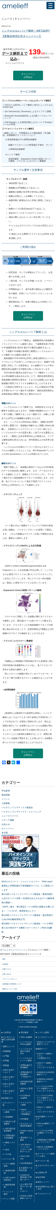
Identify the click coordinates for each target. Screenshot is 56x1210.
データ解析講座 (9, 1165)
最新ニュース (9, 1046)
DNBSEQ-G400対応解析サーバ (46, 1073)
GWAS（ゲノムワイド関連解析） (26, 1112)
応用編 (6, 1060)
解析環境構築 (9, 1186)
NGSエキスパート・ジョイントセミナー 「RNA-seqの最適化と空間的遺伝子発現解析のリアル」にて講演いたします (27, 885)
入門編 (6, 1056)
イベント (5, 799)
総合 (7, 1149)
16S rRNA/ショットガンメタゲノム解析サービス (26, 1148)
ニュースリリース (9, 816)
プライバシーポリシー (9, 979)
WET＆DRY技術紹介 (10, 1179)
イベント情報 (9, 1199)
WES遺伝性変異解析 (10, 1129)
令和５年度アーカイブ (9, 1078)
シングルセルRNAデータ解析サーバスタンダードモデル (45, 1088)
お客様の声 (42, 1172)
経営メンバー (43, 1182)
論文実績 (41, 1177)
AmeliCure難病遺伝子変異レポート (26, 1177)
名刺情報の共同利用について (12, 984)
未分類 (4, 832)
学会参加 (5, 790)
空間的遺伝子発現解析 (9, 1136)
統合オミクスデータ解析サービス (46, 1043)
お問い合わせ (6, 974)
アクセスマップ (44, 1194)
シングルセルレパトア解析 (26, 1059)
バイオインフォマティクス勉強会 (17, 807)
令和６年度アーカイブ (9, 1071)
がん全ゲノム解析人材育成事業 (8, 1039)
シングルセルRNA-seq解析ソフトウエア (45, 1132)
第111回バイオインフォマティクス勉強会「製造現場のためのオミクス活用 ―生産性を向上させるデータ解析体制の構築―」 (27, 898)
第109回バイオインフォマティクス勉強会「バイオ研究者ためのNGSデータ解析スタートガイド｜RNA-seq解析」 (27, 927)
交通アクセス (6, 969)
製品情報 (5, 795)
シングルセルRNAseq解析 (26, 1043)
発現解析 (9, 1117)
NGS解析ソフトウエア (44, 1117)
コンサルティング (45, 1037)
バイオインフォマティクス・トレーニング (21, 811)
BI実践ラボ (8, 1098)
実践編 (6, 1065)
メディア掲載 (7, 820)
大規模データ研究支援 (25, 1169)
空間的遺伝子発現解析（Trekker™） (26, 1074)
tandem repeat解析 (26, 1132)
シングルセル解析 (9, 1111)
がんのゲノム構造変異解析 (26, 1124)
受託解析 (25, 1032)
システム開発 (43, 1032)
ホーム (3, 950)
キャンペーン (7, 828)
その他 (8, 1154)
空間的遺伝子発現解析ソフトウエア (46, 1141)
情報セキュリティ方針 (9, 989)
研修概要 (7, 1051)
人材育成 (7, 1032)
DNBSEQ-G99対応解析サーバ (45, 1080)
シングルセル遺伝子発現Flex (26, 1051)
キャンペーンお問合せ (28, 75)
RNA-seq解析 (26, 1037)
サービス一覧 (43, 1161)
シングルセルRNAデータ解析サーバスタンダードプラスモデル (45, 1099)
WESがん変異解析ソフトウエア (45, 1148)
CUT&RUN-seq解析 (25, 1096)
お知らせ (5, 824)
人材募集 (5, 803)
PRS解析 (24, 1119)
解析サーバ (42, 1049)
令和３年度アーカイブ (9, 1092)
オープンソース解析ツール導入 (45, 1155)
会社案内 (5, 964)
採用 (3, 959)
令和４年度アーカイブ (9, 1085)
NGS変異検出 (27, 1163)
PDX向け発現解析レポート (26, 1197)
